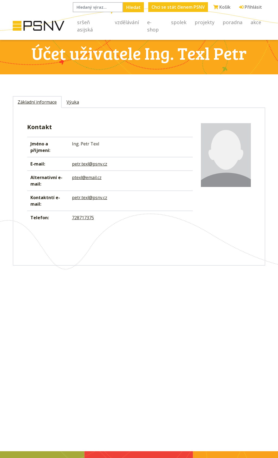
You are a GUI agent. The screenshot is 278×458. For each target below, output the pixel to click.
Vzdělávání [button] (127, 22)
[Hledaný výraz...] (98, 7)
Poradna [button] (232, 22)
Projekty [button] (204, 22)
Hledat (133, 7)
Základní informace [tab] (37, 102)
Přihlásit (250, 7)
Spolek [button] (179, 22)
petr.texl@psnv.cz (89, 164)
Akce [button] (256, 22)
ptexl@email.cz (87, 177)
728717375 (83, 218)
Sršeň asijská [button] (85, 26)
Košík (221, 7)
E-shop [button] (153, 26)
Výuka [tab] (73, 102)
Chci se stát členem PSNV (178, 7)
